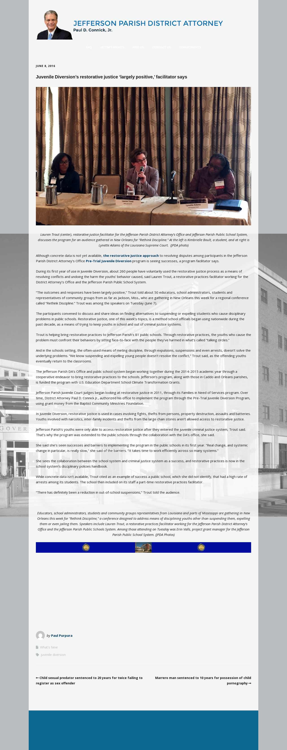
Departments (190, 47)
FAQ (89, 47)
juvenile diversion (53, 654)
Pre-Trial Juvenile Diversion (109, 261)
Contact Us (161, 47)
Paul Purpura (61, 635)
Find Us (138, 47)
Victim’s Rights (112, 47)
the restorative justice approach (131, 255)
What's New (49, 647)
